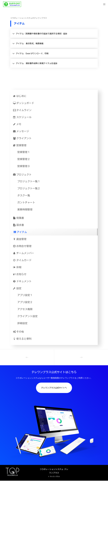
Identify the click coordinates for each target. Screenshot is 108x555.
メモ (17, 124)
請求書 (18, 225)
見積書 (18, 218)
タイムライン (22, 110)
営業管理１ (23, 152)
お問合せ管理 (22, 246)
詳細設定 (22, 323)
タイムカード (22, 260)
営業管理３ (23, 166)
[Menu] (103, 4)
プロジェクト (22, 174)
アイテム (20, 232)
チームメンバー (23, 253)
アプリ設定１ (24, 295)
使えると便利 (22, 338)
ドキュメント (22, 281)
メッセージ (21, 131)
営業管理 (19, 145)
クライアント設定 (27, 316)
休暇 (17, 267)
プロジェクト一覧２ (28, 188)
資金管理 (19, 239)
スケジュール (22, 117)
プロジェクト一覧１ (28, 181)
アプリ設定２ (24, 302)
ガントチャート (26, 202)
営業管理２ (23, 159)
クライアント (22, 138)
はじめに (19, 96)
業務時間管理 (24, 209)
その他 (18, 331)
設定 (17, 288)
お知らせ (19, 274)
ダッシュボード (23, 103)
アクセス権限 (24, 309)
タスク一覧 (23, 195)
